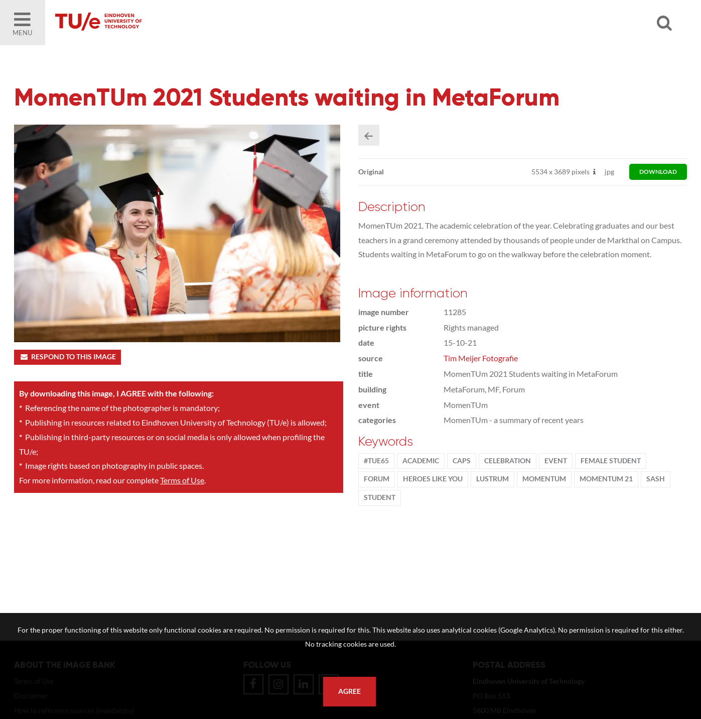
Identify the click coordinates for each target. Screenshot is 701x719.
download (658, 171)
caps (462, 461)
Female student (611, 461)
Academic (420, 461)
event (555, 461)
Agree (349, 691)
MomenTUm (544, 479)
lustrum (492, 479)
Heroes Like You (433, 479)
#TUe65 (376, 461)
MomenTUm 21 (606, 479)
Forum (376, 479)
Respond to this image (67, 357)
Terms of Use (182, 480)
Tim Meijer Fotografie (481, 358)
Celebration (507, 461)
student (379, 497)
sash (655, 479)
